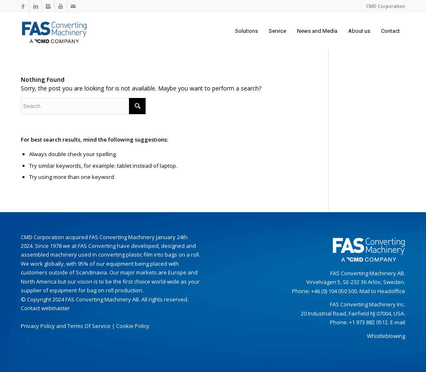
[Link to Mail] (73, 6)
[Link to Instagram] (48, 6)
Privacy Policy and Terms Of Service (66, 326)
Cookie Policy (132, 326)
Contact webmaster (45, 308)
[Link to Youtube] (60, 6)
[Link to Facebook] (23, 6)
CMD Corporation (385, 6)
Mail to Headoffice (382, 291)
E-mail (397, 322)
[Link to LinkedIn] (36, 6)
